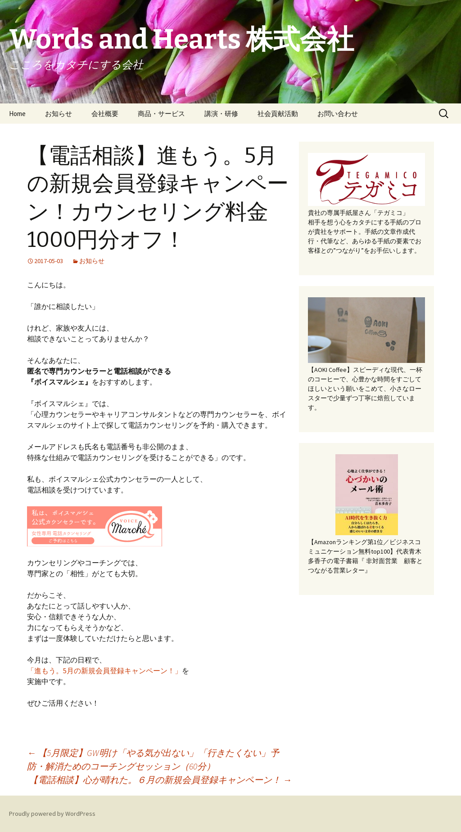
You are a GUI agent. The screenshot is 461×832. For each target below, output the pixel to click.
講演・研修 (221, 113)
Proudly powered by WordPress (52, 814)
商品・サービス (161, 113)
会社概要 (104, 113)
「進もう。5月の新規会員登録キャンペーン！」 (104, 670)
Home (17, 113)
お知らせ (58, 113)
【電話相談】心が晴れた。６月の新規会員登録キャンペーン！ (160, 779)
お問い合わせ (337, 113)
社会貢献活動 (278, 113)
